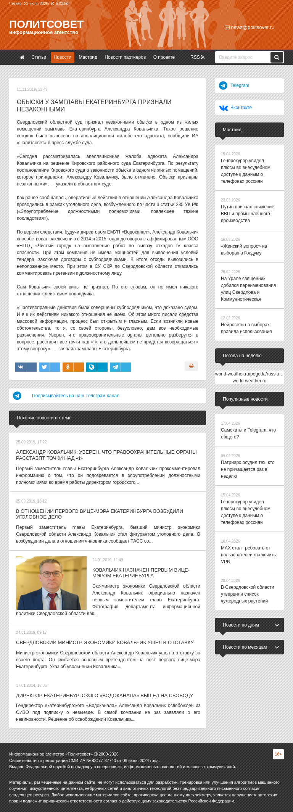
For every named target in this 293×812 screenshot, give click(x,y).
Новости (62, 57)
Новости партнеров (125, 57)
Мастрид (88, 57)
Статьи (38, 57)
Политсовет (46, 24)
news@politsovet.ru (249, 27)
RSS (197, 57)
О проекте (164, 57)
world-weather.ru (250, 380)
